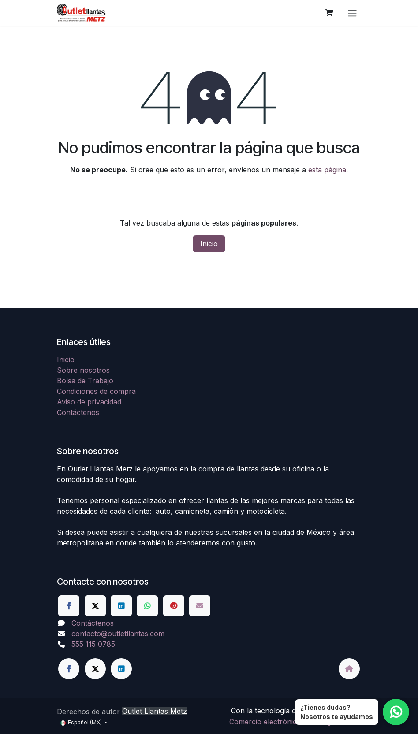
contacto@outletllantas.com (117, 633)
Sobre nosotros (83, 370)
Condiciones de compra (96, 391)
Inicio (209, 243)
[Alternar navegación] (352, 13)
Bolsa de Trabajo (85, 380)
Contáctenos (78, 412)
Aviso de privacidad (89, 401)
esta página (327, 169)
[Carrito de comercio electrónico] (329, 13)
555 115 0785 (93, 644)
